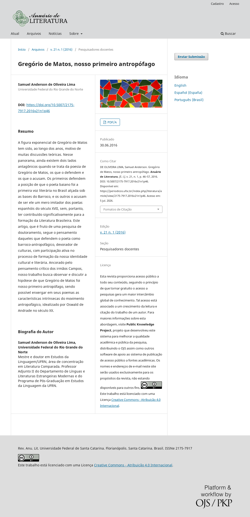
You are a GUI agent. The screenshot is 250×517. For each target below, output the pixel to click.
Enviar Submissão (191, 56)
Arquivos (34, 33)
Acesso (234, 3)
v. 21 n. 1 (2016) (61, 49)
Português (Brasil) (188, 99)
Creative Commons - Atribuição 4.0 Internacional (133, 465)
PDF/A (112, 122)
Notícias (55, 33)
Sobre (74, 33)
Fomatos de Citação (117, 209)
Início (22, 49)
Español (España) (188, 92)
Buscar (228, 33)
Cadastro (217, 3)
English (180, 85)
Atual (15, 33)
